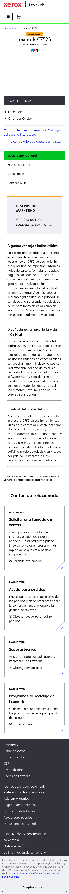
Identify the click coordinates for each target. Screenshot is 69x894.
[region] (34, 875)
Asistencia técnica (16, 799)
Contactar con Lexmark (24, 786)
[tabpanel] (34, 331)
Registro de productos (19, 805)
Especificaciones (19, 165)
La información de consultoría (25, 852)
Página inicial (52, 5)
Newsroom (11, 840)
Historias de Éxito (16, 846)
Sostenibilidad (14, 770)
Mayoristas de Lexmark (20, 824)
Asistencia (17, 183)
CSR (6, 763)
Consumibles (16, 174)
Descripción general (22, 156)
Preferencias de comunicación (25, 792)
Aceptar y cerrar (34, 887)
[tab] (34, 155)
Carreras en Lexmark (18, 757)
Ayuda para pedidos (18, 817)
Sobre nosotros (14, 751)
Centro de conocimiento (25, 833)
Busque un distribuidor (19, 811)
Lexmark (11, 744)
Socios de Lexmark (17, 776)
